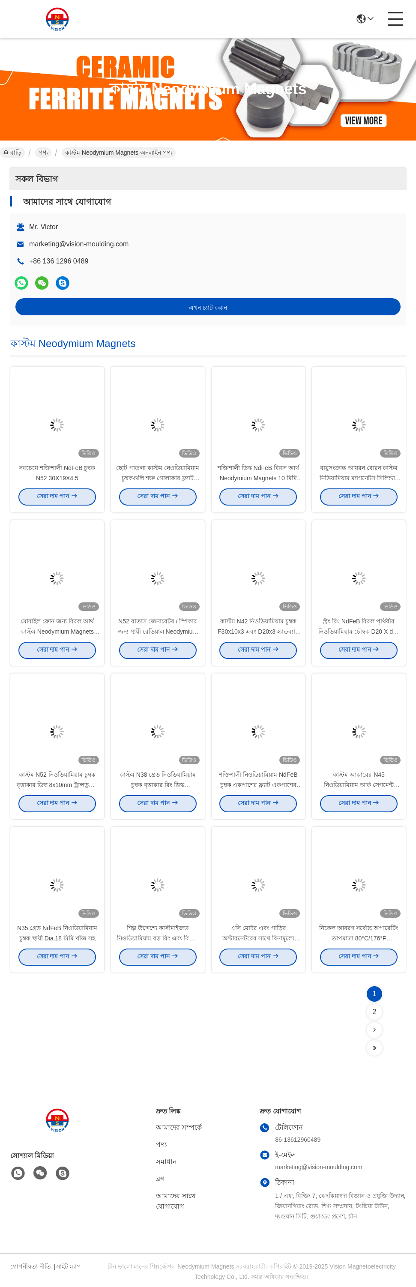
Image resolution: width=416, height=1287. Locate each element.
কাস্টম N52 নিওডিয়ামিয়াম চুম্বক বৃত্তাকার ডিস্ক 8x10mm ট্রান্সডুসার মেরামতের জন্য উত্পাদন (57, 786)
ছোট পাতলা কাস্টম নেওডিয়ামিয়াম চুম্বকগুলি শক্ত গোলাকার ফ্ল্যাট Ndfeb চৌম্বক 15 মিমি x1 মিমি (157, 480)
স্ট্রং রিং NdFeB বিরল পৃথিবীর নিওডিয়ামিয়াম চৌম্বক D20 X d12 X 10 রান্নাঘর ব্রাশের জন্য (359, 633)
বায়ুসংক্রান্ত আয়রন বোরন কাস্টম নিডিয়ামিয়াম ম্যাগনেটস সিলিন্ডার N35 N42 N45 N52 (359, 480)
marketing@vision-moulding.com (79, 244)
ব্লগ (160, 1178)
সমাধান (166, 1161)
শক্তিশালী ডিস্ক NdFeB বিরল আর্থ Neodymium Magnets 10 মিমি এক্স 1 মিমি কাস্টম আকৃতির (258, 480)
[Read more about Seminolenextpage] (374, 1030)
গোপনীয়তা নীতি (30, 1266)
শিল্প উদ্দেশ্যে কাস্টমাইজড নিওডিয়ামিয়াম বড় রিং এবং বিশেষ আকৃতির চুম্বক (158, 940)
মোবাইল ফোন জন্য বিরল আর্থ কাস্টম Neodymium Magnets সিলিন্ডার (57, 633)
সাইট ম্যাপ (68, 1266)
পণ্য (43, 152)
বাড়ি (12, 152)
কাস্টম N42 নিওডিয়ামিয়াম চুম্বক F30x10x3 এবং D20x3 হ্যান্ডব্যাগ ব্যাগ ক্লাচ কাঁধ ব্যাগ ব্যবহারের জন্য (258, 633)
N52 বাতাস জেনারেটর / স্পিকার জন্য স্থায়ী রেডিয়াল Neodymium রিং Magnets (158, 633)
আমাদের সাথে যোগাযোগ (175, 1201)
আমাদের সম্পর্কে (179, 1127)
